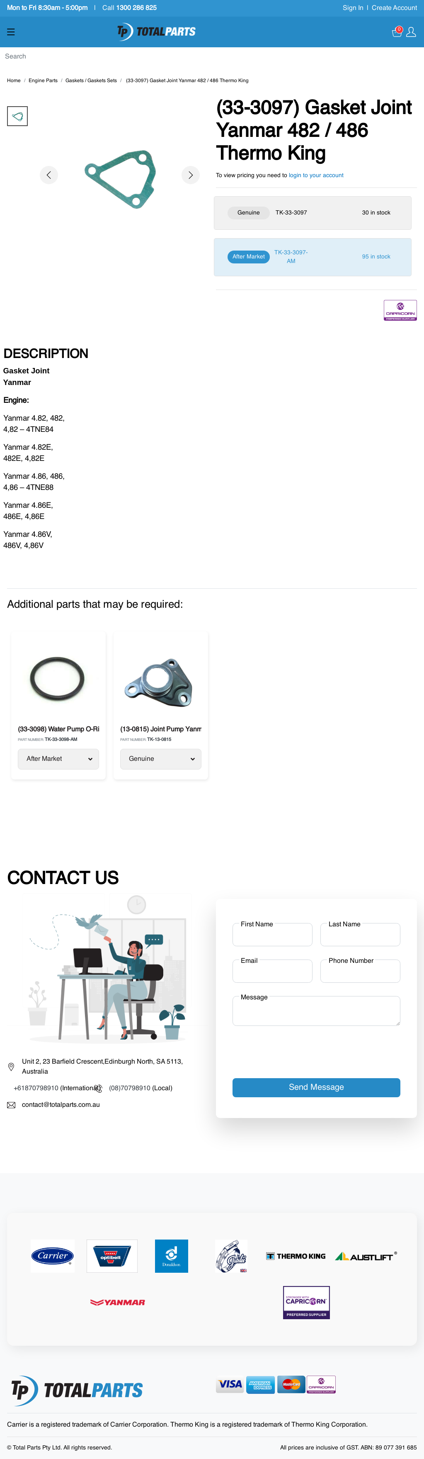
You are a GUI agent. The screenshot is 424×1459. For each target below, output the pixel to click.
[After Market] (313, 257)
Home (14, 80)
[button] (48, 175)
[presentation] (296, 1049)
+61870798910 (36, 1088)
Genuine (162, 759)
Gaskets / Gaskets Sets (91, 80)
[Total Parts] (156, 32)
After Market (59, 759)
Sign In (353, 8)
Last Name (345, 924)
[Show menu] (11, 32)
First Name (257, 924)
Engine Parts (43, 80)
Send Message (316, 1088)
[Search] (209, 57)
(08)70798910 (129, 1088)
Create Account (394, 8)
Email (249, 961)
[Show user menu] (411, 32)
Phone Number (351, 961)
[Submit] (420, 57)
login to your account (316, 175)
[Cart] (397, 32)
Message (254, 997)
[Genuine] (313, 213)
